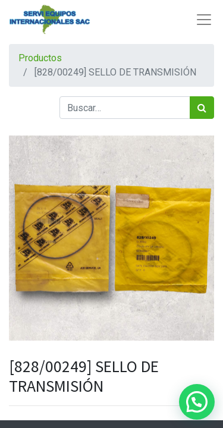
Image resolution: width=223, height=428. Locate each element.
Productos (40, 58)
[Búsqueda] (202, 107)
